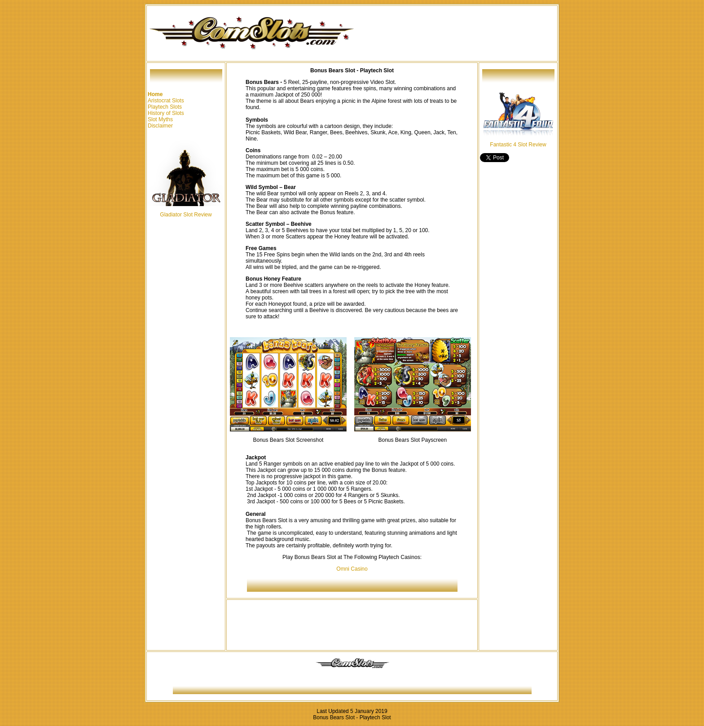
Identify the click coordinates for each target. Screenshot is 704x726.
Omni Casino (351, 569)
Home (155, 94)
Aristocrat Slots (166, 100)
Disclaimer (160, 126)
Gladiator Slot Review (185, 214)
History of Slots (166, 113)
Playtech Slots (165, 107)
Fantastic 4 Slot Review (518, 144)
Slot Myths (160, 119)
